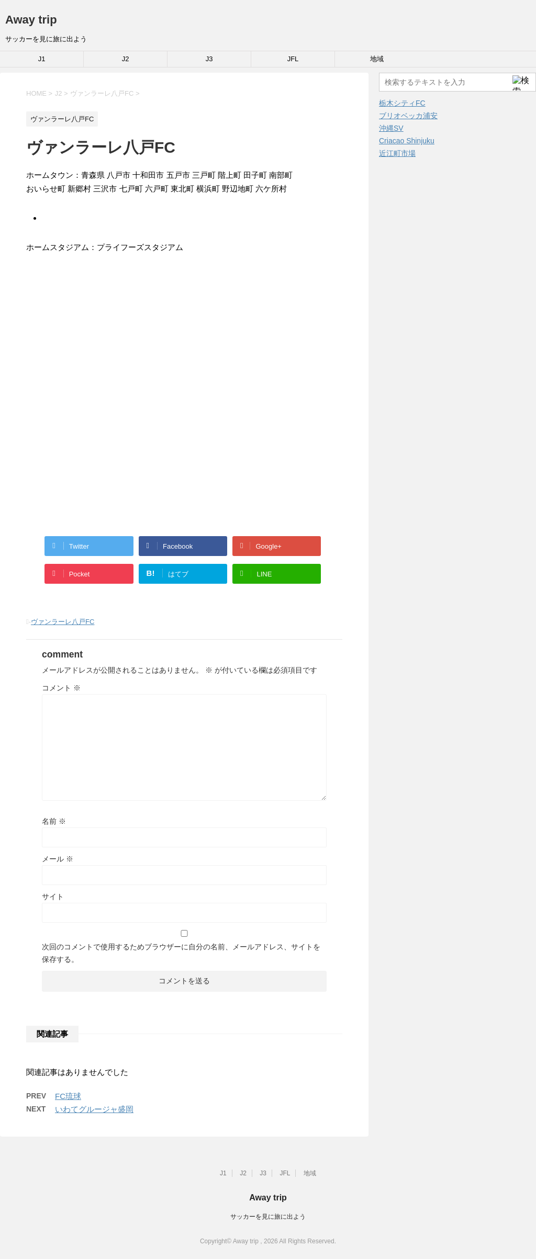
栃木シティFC (402, 103)
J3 (209, 59)
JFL (293, 59)
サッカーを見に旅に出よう (268, 1216)
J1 (42, 59)
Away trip (31, 19)
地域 (377, 59)
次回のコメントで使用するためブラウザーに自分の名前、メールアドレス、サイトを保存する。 (181, 953)
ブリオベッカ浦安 (408, 115)
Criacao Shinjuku (406, 141)
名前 (54, 821)
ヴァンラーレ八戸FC (62, 622)
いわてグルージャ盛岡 (94, 1109)
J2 (125, 59)
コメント (61, 688)
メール (57, 859)
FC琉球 (68, 1096)
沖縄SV (391, 128)
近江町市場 (397, 153)
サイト (53, 896)
